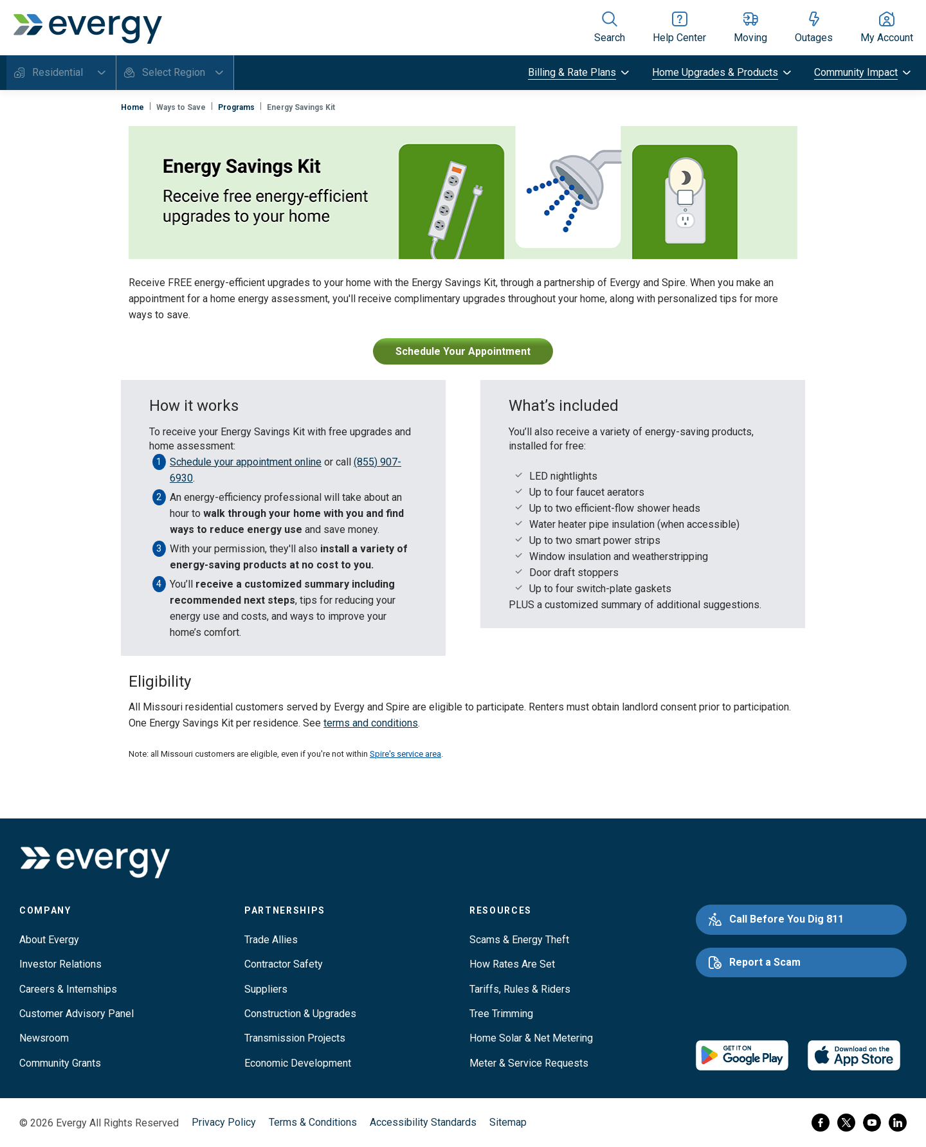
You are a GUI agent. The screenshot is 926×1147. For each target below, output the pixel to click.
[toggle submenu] (579, 73)
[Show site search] (609, 28)
